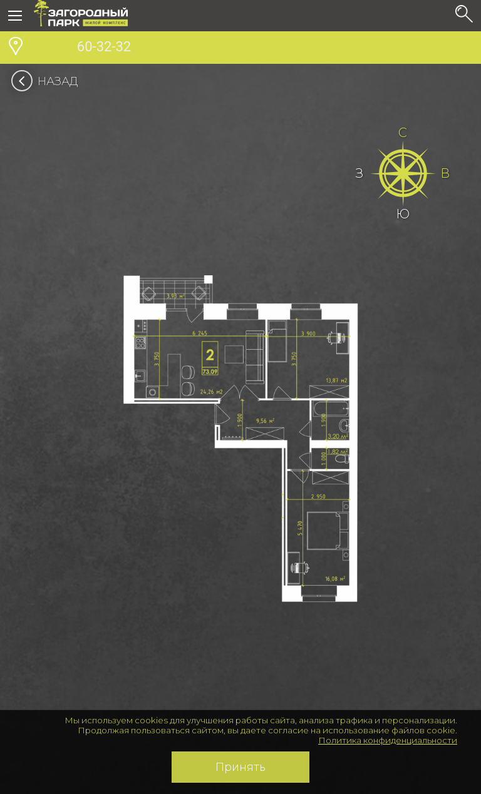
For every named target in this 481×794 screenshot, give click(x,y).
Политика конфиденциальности (387, 740)
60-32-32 (82, 48)
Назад (48, 81)
